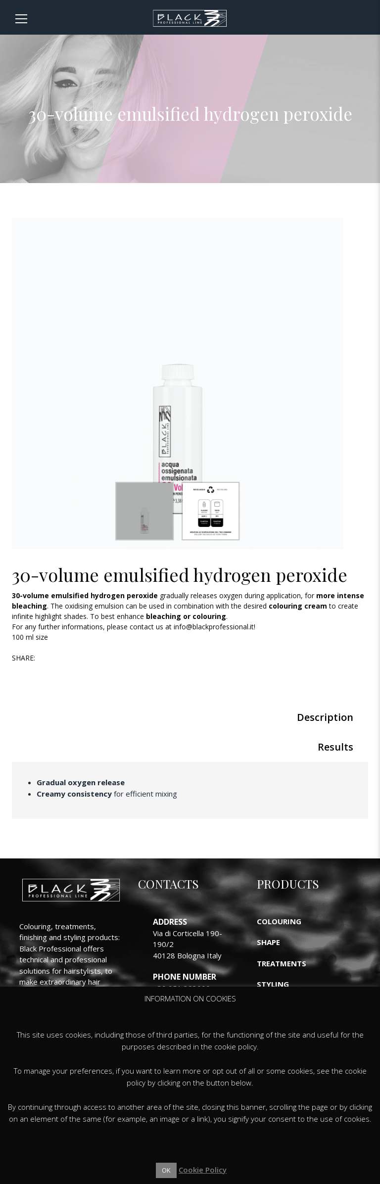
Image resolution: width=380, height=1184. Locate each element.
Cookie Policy (203, 1170)
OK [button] (166, 1170)
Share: (23, 658)
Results (335, 747)
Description (325, 717)
